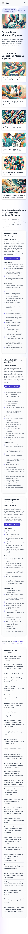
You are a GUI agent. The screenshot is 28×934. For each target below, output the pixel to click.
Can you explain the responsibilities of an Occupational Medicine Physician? (14, 688)
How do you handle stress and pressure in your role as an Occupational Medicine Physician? (13, 773)
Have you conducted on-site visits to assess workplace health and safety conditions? (13, 705)
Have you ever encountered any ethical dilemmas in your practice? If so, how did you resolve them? (13, 666)
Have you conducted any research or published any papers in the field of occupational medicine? (14, 866)
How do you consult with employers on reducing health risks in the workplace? (14, 741)
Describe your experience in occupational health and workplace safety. (14, 733)
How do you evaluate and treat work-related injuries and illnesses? (12, 892)
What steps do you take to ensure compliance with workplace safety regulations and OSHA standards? (13, 782)
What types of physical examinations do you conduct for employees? (13, 714)
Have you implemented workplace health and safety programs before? (13, 697)
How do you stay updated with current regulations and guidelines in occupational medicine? (14, 765)
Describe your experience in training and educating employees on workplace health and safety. (13, 756)
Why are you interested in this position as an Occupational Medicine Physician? (12, 658)
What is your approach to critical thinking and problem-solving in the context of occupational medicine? (14, 883)
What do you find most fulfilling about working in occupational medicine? (13, 679)
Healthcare (19, 643)
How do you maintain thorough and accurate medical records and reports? (14, 901)
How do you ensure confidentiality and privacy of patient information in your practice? (13, 875)
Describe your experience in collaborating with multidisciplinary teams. (14, 820)
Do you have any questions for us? (14, 673)
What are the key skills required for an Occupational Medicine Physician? (14, 801)
